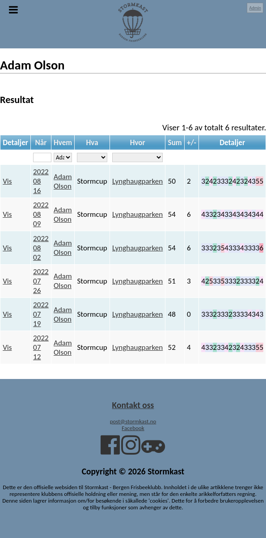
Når (41, 142)
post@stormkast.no (133, 421)
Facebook (133, 428)
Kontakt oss (133, 405)
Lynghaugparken (137, 181)
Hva (92, 142)
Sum (175, 142)
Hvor (137, 142)
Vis (7, 181)
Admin (255, 8)
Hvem (63, 142)
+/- (191, 142)
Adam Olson (63, 181)
